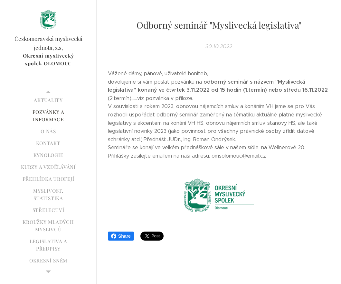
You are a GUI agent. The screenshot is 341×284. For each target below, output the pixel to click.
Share (121, 236)
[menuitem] (48, 100)
